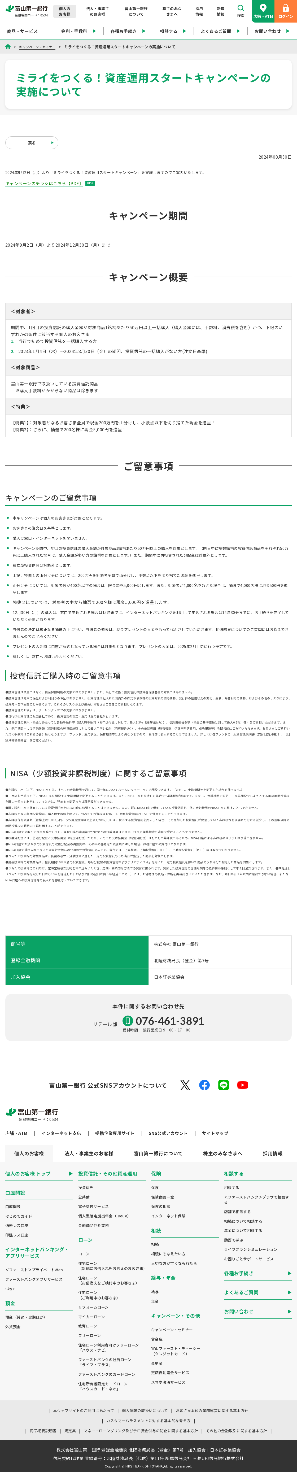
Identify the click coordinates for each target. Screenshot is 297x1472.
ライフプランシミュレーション (251, 1249)
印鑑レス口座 (16, 1235)
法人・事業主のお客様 (97, 11)
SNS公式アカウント (168, 1133)
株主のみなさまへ (172, 11)
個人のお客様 (64, 11)
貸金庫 (157, 1339)
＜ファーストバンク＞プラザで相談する (256, 1200)
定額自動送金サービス (170, 1372)
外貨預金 (13, 1326)
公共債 (84, 1197)
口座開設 (13, 1206)
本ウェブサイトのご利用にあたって (83, 1410)
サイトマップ (215, 1133)
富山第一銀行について (136, 11)
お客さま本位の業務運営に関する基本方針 (212, 1410)
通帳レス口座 (16, 1225)
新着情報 (221, 11)
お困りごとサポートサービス (249, 1258)
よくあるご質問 (220, 31)
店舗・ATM (263, 11)
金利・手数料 (78, 31)
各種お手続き (128, 31)
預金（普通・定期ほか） (26, 1317)
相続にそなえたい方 (168, 1253)
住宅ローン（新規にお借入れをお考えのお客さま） (112, 1266)
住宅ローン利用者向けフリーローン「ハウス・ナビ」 (108, 1348)
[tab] (89, 1153)
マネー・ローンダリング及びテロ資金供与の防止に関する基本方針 (141, 1430)
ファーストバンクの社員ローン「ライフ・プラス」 (105, 1362)
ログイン (285, 11)
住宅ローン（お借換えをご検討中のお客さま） (108, 1280)
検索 (240, 11)
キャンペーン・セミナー (40, 46)
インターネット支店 (61, 1133)
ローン (83, 1253)
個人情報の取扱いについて (145, 1410)
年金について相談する (243, 1230)
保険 (155, 1187)
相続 (155, 1244)
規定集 (70, 1430)
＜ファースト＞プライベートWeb (34, 1269)
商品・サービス (27, 31)
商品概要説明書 (43, 1430)
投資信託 (86, 1187)
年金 (155, 1301)
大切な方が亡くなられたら (174, 1263)
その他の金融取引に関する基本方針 (236, 1430)
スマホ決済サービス (168, 1382)
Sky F (10, 1288)
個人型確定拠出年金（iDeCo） (104, 1215)
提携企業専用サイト (114, 1133)
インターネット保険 (168, 1215)
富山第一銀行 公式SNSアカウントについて (108, 1085)
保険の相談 (160, 1206)
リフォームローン (93, 1307)
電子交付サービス (93, 1206)
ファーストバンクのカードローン (106, 1374)
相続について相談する (243, 1221)
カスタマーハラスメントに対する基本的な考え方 (148, 1420)
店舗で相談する (237, 1211)
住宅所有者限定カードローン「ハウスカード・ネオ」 (103, 1386)
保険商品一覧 (162, 1197)
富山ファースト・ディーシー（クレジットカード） (175, 1351)
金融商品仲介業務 (93, 1225)
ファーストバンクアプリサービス (34, 1279)
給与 (155, 1291)
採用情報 (199, 11)
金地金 (157, 1363)
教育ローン (87, 1326)
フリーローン (89, 1335)
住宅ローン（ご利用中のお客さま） (99, 1295)
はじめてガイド (18, 1216)
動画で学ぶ (233, 1240)
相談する (173, 31)
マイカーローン (91, 1316)
